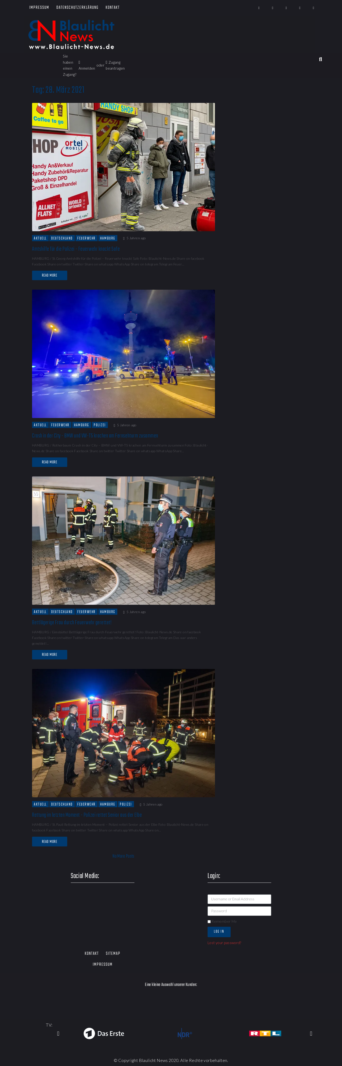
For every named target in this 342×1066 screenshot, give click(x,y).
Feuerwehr (86, 238)
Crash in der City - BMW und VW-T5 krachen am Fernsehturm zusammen (95, 436)
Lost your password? (224, 943)
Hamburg (107, 238)
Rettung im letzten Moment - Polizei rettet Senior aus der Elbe (87, 815)
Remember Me (222, 921)
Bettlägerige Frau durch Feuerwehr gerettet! (71, 622)
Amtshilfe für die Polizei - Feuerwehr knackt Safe (76, 249)
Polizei (100, 425)
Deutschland (62, 238)
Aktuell (40, 238)
